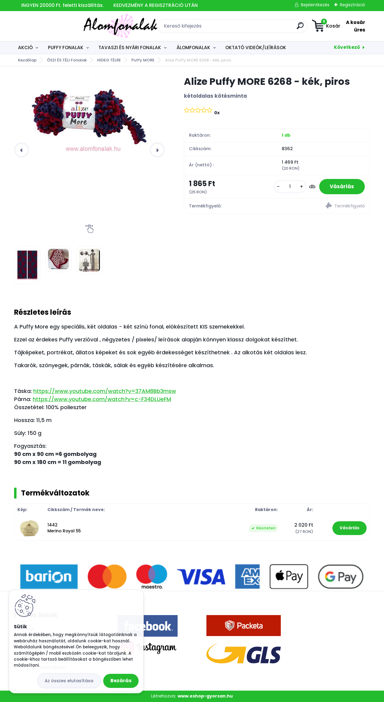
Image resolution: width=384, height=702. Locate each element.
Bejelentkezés (315, 5)
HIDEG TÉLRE (109, 60)
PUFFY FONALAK (65, 47)
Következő (347, 47)
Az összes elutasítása (69, 681)
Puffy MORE (142, 60)
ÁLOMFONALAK (193, 47)
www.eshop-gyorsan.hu (205, 696)
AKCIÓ (25, 47)
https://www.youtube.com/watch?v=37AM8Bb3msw (104, 391)
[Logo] (51, 26)
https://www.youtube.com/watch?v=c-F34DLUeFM (102, 399)
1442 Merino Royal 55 (64, 528)
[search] (259, 28)
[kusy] (287, 187)
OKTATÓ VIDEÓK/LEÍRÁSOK (255, 47)
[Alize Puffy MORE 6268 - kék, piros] (89, 114)
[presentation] (21, 149)
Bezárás (120, 680)
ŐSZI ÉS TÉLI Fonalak (67, 60)
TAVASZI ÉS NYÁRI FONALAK (129, 47)
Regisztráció (352, 5)
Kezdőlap (27, 60)
